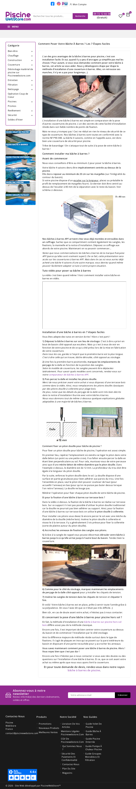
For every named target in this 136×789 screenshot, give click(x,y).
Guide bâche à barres (93, 733)
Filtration (13, 84)
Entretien (13, 80)
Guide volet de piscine (94, 725)
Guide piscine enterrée (93, 740)
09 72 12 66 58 (101, 13)
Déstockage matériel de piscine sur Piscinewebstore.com (20, 72)
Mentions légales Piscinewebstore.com (72, 733)
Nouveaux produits (49, 728)
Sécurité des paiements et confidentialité (69, 757)
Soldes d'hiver (15, 119)
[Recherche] (59, 16)
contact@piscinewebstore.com (22, 733)
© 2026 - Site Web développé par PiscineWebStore (33, 785)
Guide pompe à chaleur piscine (93, 748)
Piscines (12, 101)
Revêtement (14, 110)
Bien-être (13, 51)
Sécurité (12, 115)
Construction (15, 60)
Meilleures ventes (48, 732)
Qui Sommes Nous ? (72, 748)
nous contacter (114, 612)
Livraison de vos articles (71, 725)
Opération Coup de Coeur (18, 95)
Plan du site (68, 768)
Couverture (14, 64)
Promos (12, 106)
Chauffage (13, 55)
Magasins (67, 772)
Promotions (45, 723)
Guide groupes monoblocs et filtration (93, 757)
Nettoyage (13, 89)
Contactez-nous (15, 716)
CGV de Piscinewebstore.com (72, 740)
